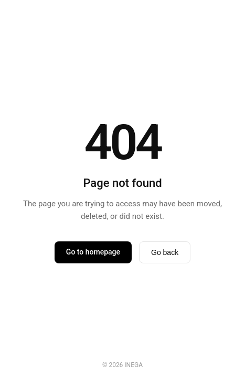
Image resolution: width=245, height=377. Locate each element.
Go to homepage (93, 252)
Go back (164, 252)
